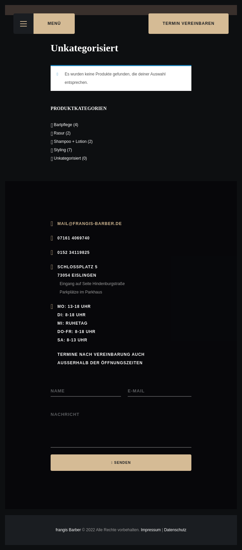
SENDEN (122, 462)
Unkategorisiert (67, 158)
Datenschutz (175, 530)
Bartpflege (63, 124)
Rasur (59, 133)
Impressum (151, 530)
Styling (60, 150)
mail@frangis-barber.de (89, 223)
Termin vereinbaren (189, 23)
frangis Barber (69, 530)
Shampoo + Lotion (70, 141)
